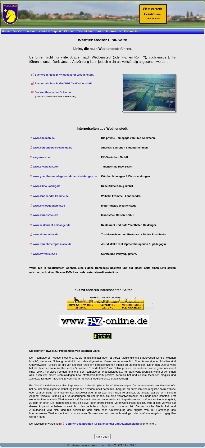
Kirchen (69, 31)
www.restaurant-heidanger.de (51, 225)
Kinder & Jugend (49, 31)
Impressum (113, 31)
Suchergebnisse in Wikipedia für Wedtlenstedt (64, 74)
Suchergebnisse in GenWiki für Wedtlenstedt (63, 83)
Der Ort (17, 31)
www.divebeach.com (46, 166)
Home (6, 31)
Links (99, 31)
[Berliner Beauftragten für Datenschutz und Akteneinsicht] (102, 423)
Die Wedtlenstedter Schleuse (53, 92)
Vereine (30, 31)
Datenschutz (132, 31)
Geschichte (85, 31)
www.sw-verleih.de (45, 253)
